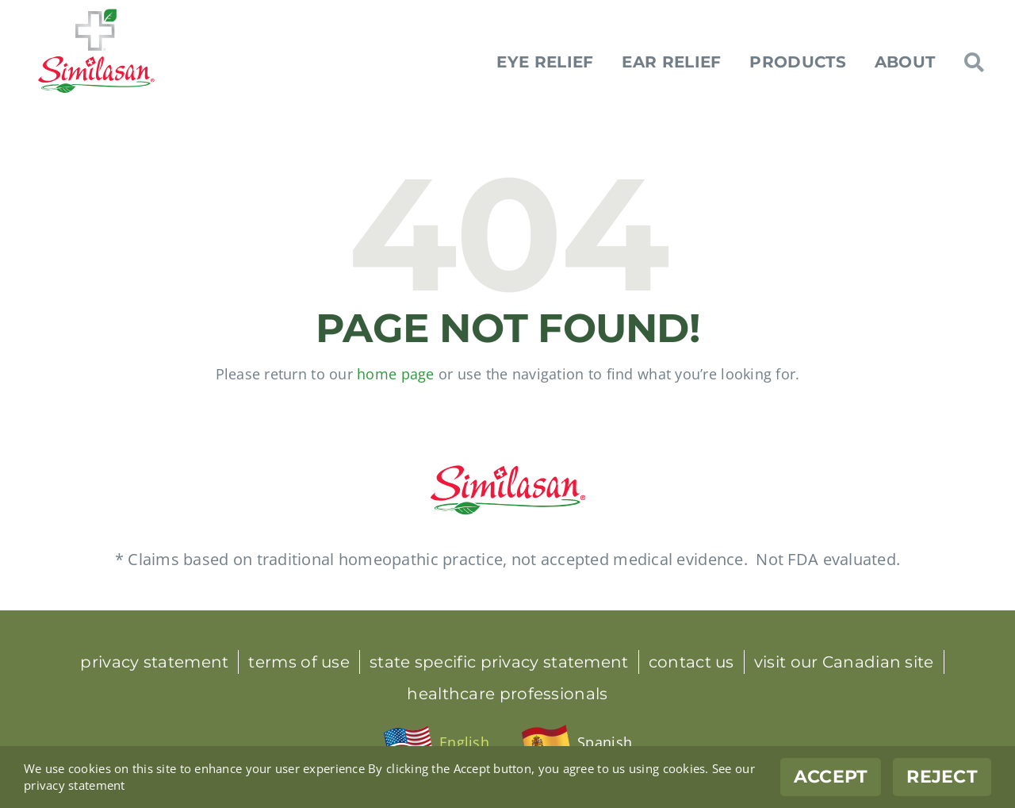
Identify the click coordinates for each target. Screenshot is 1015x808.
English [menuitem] (464, 742)
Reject (942, 776)
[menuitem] (436, 743)
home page (395, 373)
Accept (831, 776)
